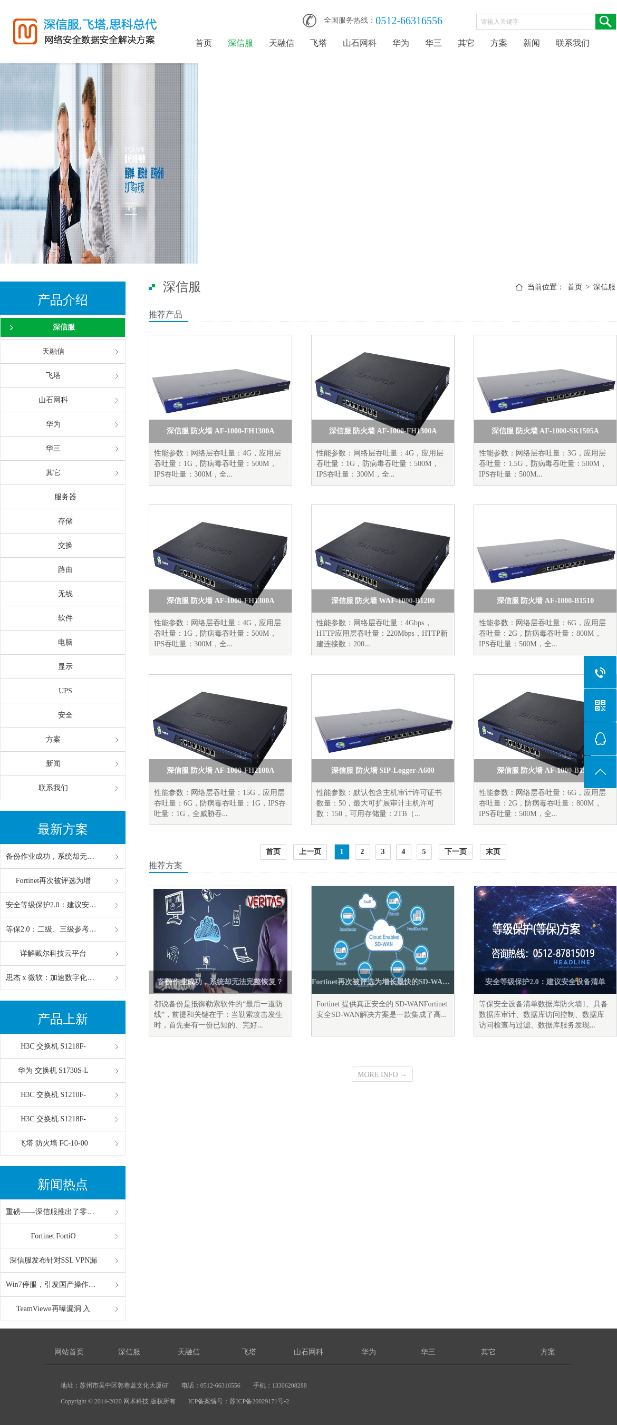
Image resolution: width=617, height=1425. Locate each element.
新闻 (531, 42)
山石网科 (360, 42)
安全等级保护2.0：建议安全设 (53, 905)
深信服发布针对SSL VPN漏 (53, 1260)
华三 (433, 42)
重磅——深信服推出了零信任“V (53, 1212)
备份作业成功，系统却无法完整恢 (53, 856)
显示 (65, 667)
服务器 (65, 497)
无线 (65, 594)
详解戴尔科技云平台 (53, 953)
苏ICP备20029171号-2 (259, 1401)
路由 (65, 570)
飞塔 (318, 42)
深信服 (240, 42)
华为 (400, 42)
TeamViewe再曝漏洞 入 (53, 1309)
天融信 (281, 42)
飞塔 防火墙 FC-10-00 (53, 1143)
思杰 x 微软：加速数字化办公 (53, 978)
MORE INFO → (382, 1075)
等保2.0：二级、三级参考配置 (53, 929)
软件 (65, 618)
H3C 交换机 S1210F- (53, 1095)
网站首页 (69, 1352)
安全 (65, 715)
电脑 (65, 642)
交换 (65, 545)
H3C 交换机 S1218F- (53, 1046)
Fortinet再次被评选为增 (53, 881)
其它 (466, 42)
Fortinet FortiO (53, 1236)
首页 (203, 42)
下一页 (456, 852)
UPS (65, 691)
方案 (498, 42)
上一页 (310, 852)
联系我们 (573, 42)
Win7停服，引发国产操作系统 (53, 1284)
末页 (493, 852)
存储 (65, 521)
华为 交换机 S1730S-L (53, 1070)
